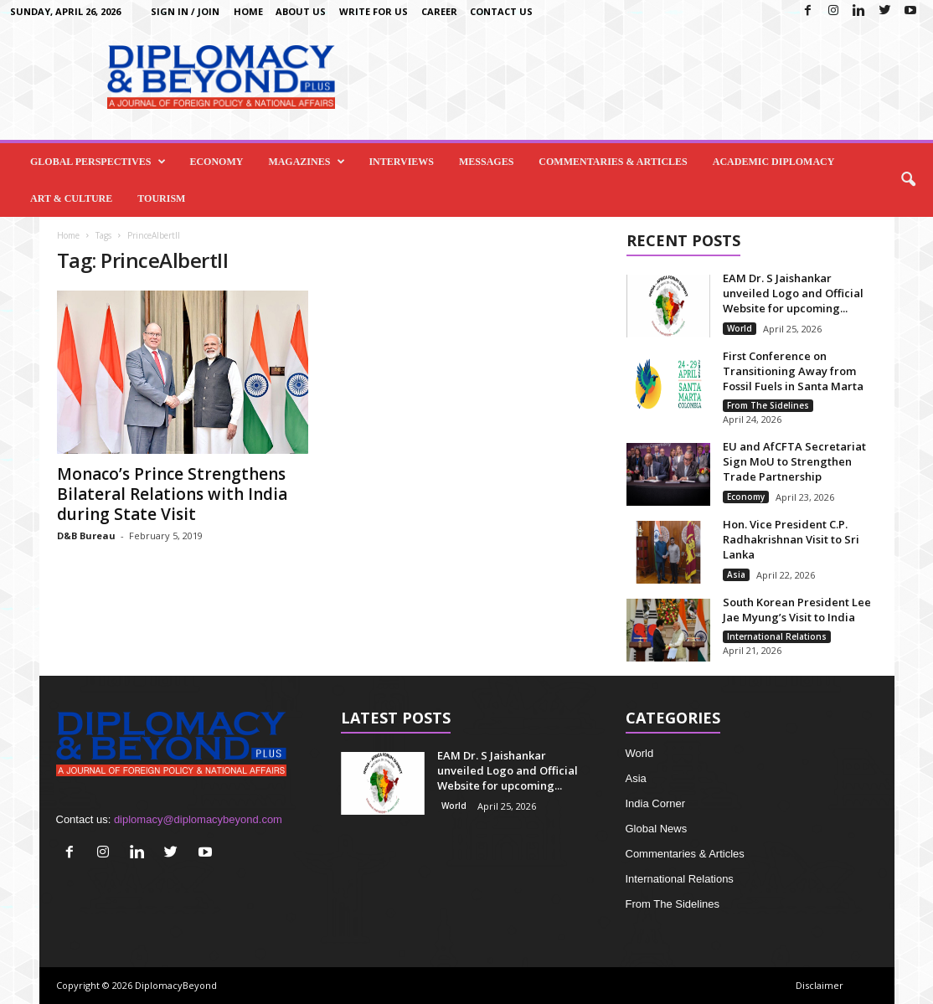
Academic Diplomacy (774, 161)
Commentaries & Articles (613, 161)
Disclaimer (819, 985)
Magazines (306, 161)
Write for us (373, 11)
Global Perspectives (98, 161)
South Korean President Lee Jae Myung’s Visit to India (797, 610)
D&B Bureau (86, 535)
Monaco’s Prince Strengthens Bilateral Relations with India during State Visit (172, 494)
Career (439, 11)
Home (248, 11)
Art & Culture (71, 198)
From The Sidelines (768, 405)
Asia (736, 574)
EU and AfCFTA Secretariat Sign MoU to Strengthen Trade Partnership (794, 461)
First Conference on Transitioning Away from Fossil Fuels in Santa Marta (793, 371)
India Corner (656, 803)
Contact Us (501, 11)
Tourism (161, 198)
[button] (907, 180)
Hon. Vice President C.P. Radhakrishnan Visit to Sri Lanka (791, 539)
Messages (486, 161)
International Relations (777, 636)
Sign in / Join (185, 11)
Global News (657, 828)
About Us (301, 11)
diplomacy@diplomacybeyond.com (198, 819)
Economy (216, 161)
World (739, 328)
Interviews (401, 161)
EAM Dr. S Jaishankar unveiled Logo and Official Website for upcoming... (793, 293)
